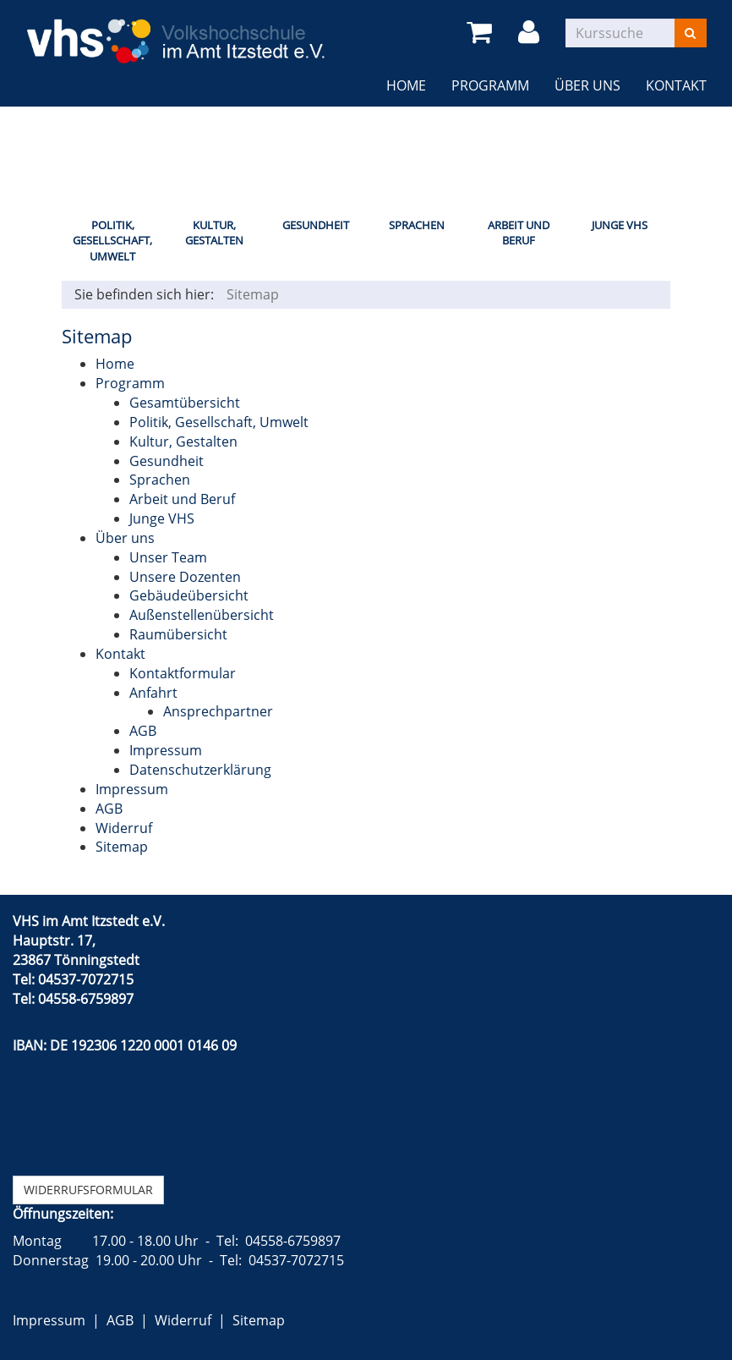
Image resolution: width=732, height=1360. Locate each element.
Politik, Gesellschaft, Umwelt (112, 240)
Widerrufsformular (88, 1190)
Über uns (587, 85)
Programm (490, 85)
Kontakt (676, 85)
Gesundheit (315, 225)
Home (406, 85)
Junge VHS (619, 225)
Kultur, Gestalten (214, 233)
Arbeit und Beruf (518, 233)
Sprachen (417, 225)
